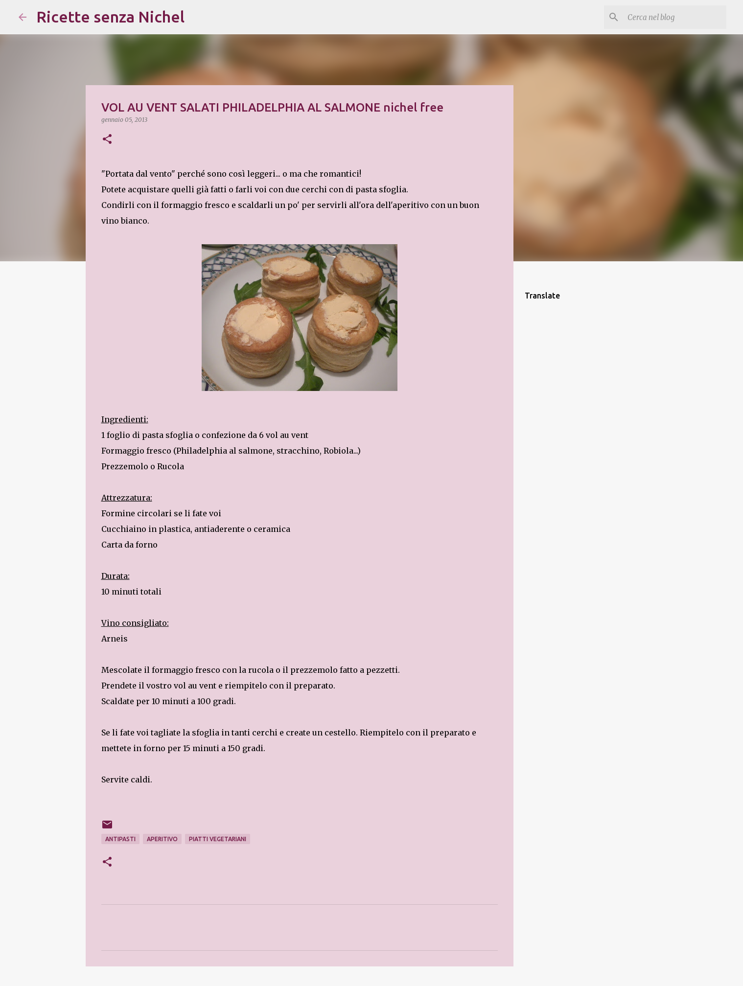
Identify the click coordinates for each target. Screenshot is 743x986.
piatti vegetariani (217, 839)
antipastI (120, 839)
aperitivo (162, 839)
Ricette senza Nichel (110, 16)
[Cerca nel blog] (675, 17)
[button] (107, 139)
